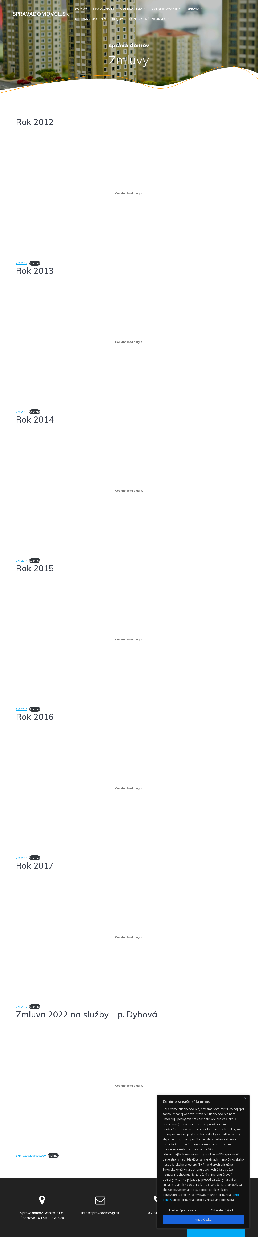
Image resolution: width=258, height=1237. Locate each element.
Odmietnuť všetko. (223, 1210)
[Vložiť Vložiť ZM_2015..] (129, 640)
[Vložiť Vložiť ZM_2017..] (129, 937)
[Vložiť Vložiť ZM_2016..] (129, 788)
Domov (81, 9)
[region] (203, 1162)
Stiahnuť (34, 263)
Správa (193, 9)
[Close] (245, 1098)
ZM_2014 (21, 561)
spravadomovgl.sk (41, 14)
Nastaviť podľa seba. (183, 1210)
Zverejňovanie (165, 9)
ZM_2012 (21, 263)
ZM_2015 (21, 709)
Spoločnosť (103, 9)
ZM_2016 (21, 858)
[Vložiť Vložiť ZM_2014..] (129, 491)
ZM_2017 (21, 1007)
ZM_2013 (21, 412)
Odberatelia (131, 9)
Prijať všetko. (203, 1219)
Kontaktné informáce (149, 19)
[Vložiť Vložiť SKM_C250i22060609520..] (129, 1086)
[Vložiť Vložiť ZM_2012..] (129, 193)
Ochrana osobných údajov (99, 19)
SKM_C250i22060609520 (31, 1155)
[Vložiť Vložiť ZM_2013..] (129, 342)
